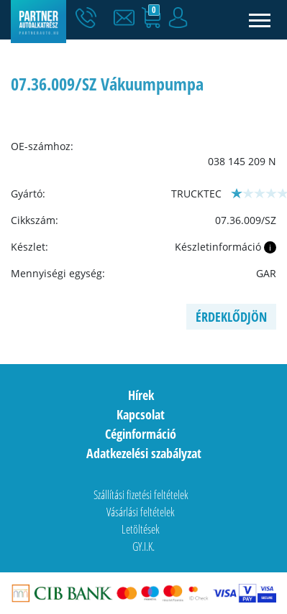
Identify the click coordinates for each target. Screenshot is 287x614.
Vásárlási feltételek (140, 512)
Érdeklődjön (231, 316)
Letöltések (141, 529)
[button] (127, 18)
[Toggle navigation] (260, 20)
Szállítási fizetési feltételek (141, 495)
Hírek (141, 395)
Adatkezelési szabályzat (143, 453)
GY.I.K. (143, 546)
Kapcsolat (141, 414)
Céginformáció (140, 433)
